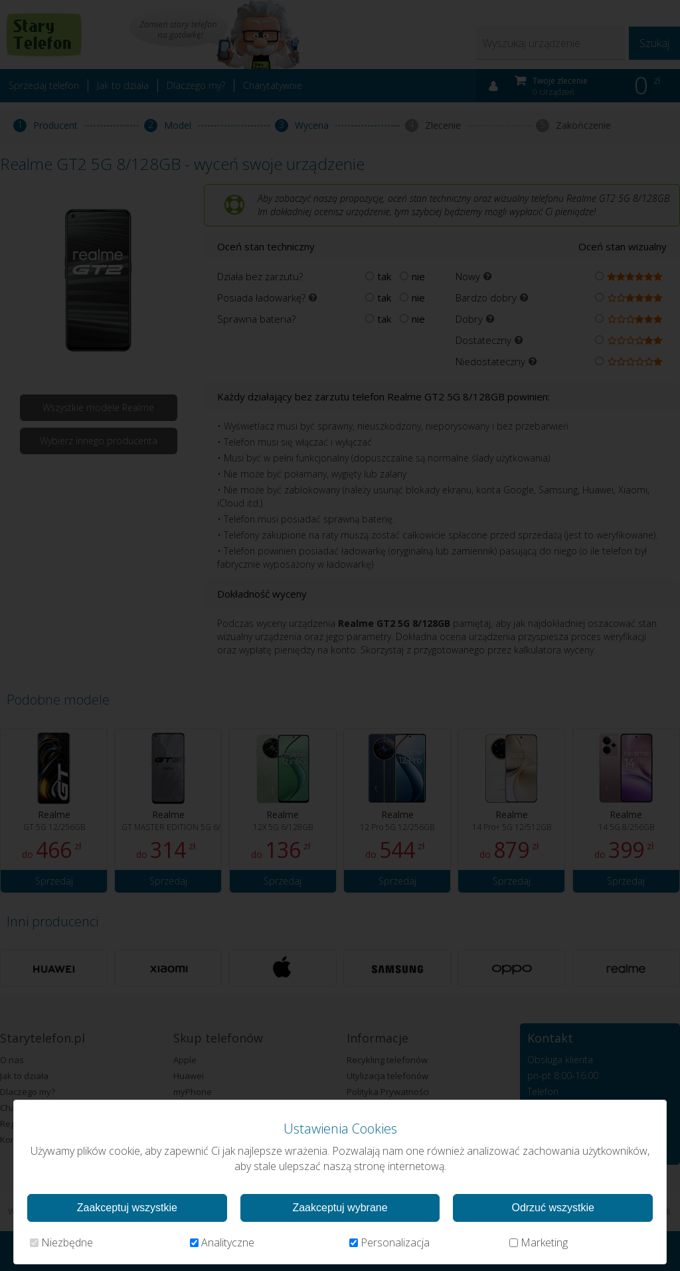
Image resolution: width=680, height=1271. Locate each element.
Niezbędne (61, 1242)
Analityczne (222, 1242)
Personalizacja (389, 1242)
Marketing (538, 1242)
